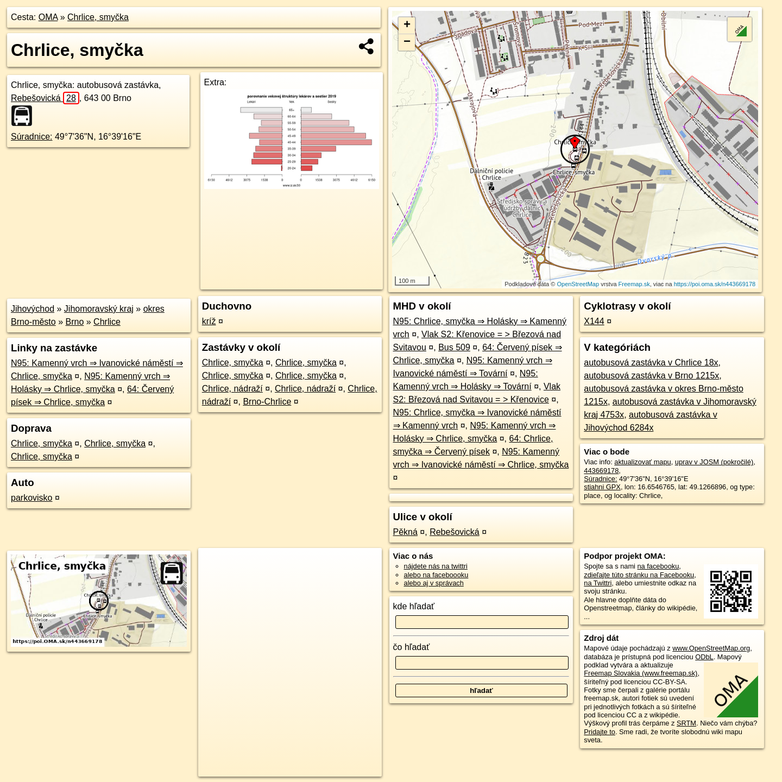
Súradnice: (32, 136)
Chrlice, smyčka (98, 17)
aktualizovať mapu (642, 462)
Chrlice (107, 321)
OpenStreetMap (578, 284)
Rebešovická (45, 98)
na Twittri (597, 583)
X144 (594, 321)
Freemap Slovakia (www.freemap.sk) (640, 673)
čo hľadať (411, 647)
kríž (209, 321)
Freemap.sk (634, 284)
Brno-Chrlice (267, 401)
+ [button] (407, 25)
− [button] (407, 42)
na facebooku (658, 566)
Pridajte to (599, 732)
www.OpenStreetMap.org (711, 648)
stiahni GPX (602, 487)
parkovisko (31, 497)
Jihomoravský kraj (99, 308)
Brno (75, 321)
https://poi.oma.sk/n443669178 (714, 284)
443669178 (601, 470)
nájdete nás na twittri (436, 566)
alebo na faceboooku (436, 575)
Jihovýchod (32, 308)
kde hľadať (414, 606)
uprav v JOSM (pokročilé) (714, 462)
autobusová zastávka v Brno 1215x (651, 375)
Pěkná (405, 532)
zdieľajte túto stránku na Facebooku (639, 575)
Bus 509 (454, 347)
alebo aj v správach (434, 583)
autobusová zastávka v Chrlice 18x (651, 362)
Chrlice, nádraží (232, 388)
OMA (48, 17)
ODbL (704, 657)
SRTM (686, 723)
